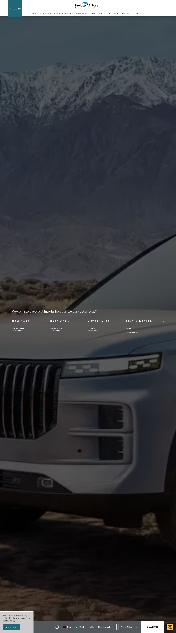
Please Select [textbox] (104, 627)
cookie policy (9, 620)
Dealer (129, 328)
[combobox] (106, 627)
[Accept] (11, 627)
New (69, 627)
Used (81, 627)
